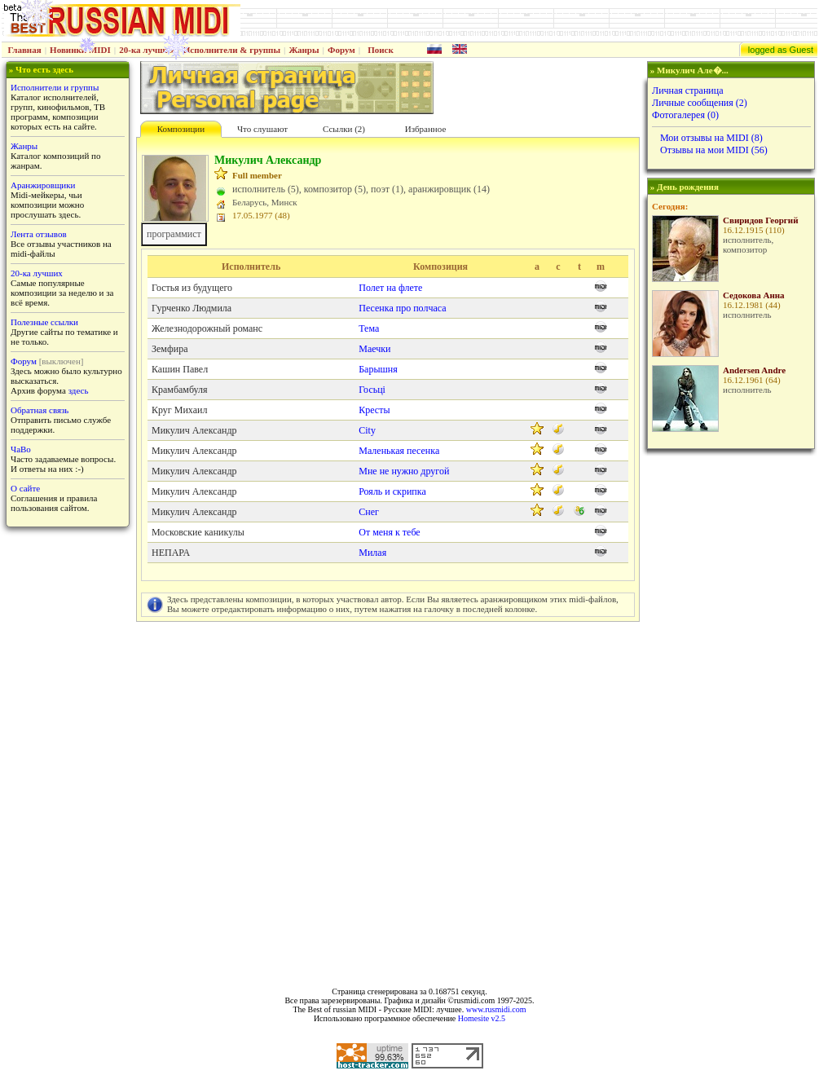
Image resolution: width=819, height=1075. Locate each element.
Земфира (169, 349)
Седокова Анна (754, 295)
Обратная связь (39, 410)
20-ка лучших (146, 50)
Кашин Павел (180, 369)
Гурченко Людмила (191, 308)
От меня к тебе (389, 532)
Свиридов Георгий (761, 220)
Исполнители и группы (55, 87)
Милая (372, 552)
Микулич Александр (194, 430)
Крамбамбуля (180, 389)
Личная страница (688, 90)
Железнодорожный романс (207, 328)
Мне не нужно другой (404, 471)
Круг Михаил (179, 410)
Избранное (426, 129)
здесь (78, 390)
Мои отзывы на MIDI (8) (711, 137)
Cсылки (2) (344, 129)
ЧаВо (21, 449)
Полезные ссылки (44, 322)
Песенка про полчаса (402, 308)
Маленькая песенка (399, 450)
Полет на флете (390, 287)
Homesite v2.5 (481, 1018)
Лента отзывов (39, 234)
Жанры (303, 50)
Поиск (381, 50)
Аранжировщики (43, 185)
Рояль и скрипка (392, 491)
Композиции (181, 129)
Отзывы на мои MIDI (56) (714, 150)
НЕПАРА (171, 552)
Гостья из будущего (192, 287)
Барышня (378, 369)
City (367, 430)
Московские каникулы (198, 532)
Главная (25, 50)
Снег (369, 512)
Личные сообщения (699, 102)
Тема (369, 328)
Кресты (374, 410)
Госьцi (372, 389)
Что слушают (262, 129)
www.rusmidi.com (496, 1009)
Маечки (374, 349)
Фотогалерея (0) (685, 115)
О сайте (25, 488)
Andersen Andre (754, 370)
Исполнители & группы (231, 50)
